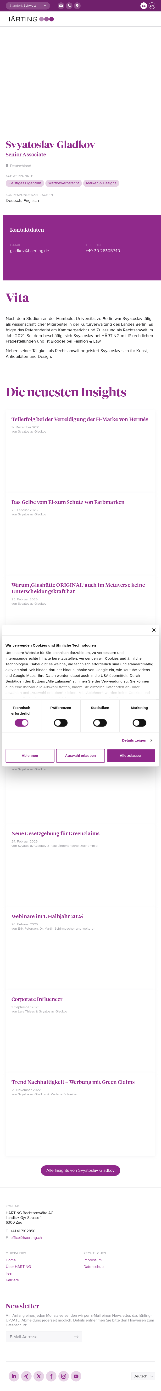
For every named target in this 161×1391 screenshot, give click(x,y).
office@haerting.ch (26, 1237)
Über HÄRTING (18, 1266)
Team (10, 1273)
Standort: (16, 6)
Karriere (12, 1280)
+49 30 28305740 (103, 250)
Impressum (92, 1260)
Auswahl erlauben (80, 755)
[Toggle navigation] (152, 19)
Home (11, 1260)
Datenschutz (94, 1266)
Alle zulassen (131, 755)
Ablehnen (30, 755)
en (152, 6)
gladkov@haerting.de (29, 250)
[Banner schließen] (153, 630)
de (144, 6)
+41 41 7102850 (23, 1231)
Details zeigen (134, 740)
